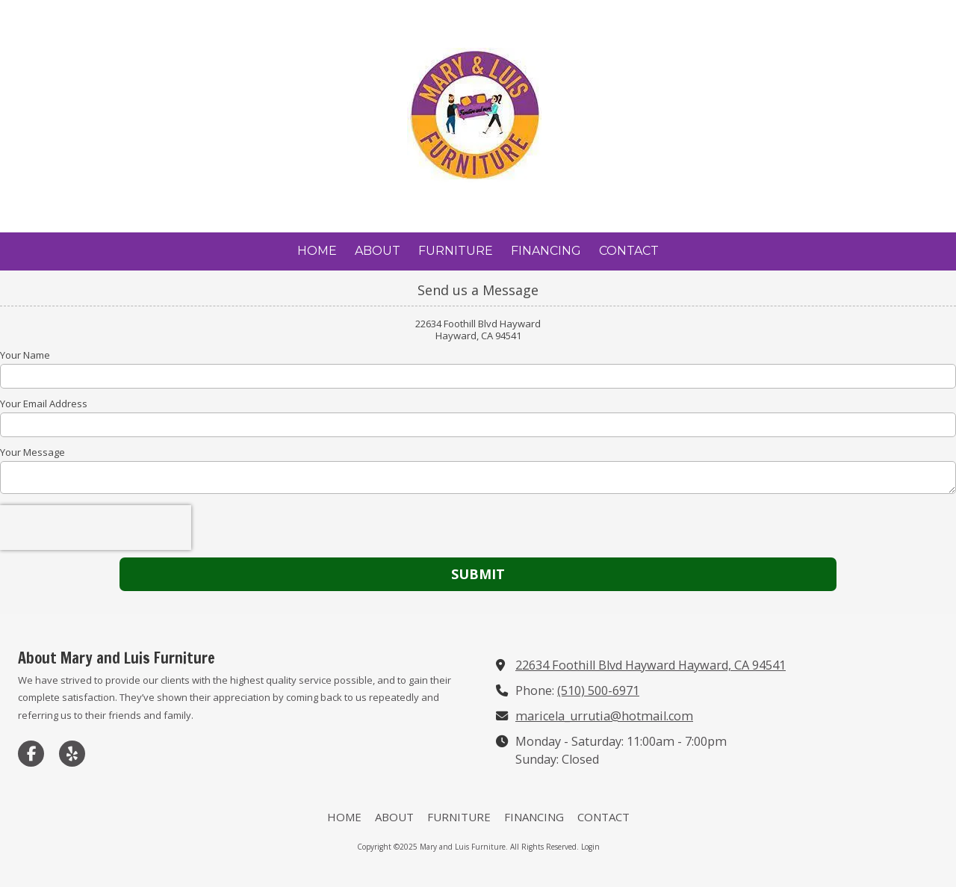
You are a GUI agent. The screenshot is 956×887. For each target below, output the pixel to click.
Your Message (32, 452)
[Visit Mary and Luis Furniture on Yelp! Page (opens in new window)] (72, 754)
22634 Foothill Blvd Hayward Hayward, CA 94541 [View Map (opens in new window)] (650, 665)
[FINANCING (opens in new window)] (546, 251)
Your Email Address (43, 403)
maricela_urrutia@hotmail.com (604, 716)
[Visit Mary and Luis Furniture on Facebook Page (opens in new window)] (31, 754)
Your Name (25, 355)
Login (590, 846)
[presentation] (95, 527)
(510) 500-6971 (598, 690)
